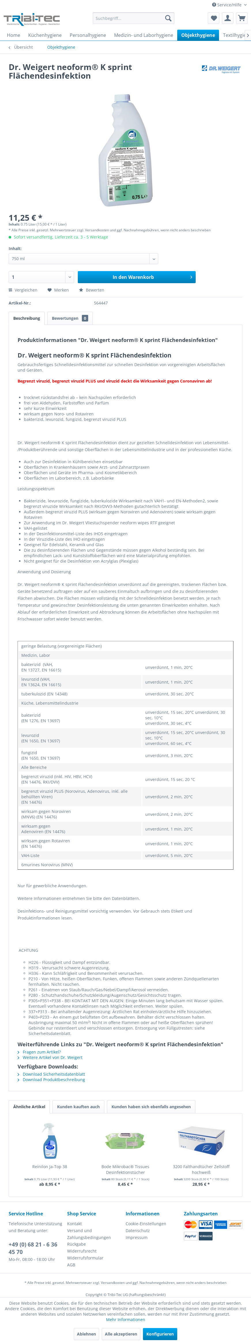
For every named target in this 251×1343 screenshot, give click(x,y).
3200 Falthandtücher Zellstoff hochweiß (201, 1169)
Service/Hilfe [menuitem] (227, 4)
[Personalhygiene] (88, 35)
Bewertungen (70, 318)
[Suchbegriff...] (133, 18)
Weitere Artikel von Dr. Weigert (50, 1057)
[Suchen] (168, 18)
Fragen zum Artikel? (39, 1052)
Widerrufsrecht (82, 1251)
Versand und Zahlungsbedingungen (89, 1234)
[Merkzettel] (213, 18)
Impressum (137, 1237)
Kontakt (74, 1223)
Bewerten (91, 290)
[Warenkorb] (242, 18)
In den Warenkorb (152, 276)
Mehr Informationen (125, 1319)
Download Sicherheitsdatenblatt (51, 1074)
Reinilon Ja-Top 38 (49, 1166)
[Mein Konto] (227, 18)
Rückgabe (76, 1244)
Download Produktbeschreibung (51, 1079)
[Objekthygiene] (198, 35)
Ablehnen (86, 1334)
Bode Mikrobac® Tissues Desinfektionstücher (125, 1169)
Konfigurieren (160, 1334)
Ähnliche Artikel (29, 1106)
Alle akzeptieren (121, 1334)
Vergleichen (23, 290)
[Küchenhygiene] (45, 35)
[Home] (13, 35)
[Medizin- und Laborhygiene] (143, 35)
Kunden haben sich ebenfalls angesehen (151, 1106)
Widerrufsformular (85, 1258)
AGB (71, 1265)
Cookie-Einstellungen (146, 1223)
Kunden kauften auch (78, 1106)
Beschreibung (26, 318)
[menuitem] (133, 20)
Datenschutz (138, 1230)
